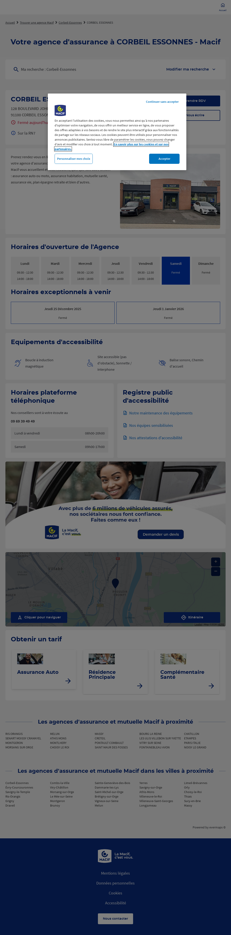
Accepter (164, 159)
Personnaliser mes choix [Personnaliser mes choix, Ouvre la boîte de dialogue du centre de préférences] (73, 159)
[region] (117, 132)
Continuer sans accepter (162, 102)
